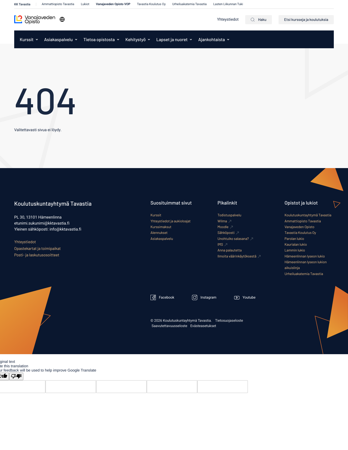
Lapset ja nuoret (172, 39)
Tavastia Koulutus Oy (151, 4)
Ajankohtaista (211, 39)
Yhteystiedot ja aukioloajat (170, 221)
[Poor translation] (16, 376)
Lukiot (85, 4)
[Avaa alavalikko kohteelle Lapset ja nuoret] (191, 39)
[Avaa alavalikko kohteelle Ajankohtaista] (228, 39)
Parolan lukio (294, 239)
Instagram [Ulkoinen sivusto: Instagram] (204, 297)
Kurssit (27, 39)
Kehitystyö (135, 39)
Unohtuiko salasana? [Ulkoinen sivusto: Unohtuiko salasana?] (233, 239)
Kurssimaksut (160, 227)
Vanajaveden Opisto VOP (113, 4)
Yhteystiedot (228, 19)
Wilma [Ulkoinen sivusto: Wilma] (222, 221)
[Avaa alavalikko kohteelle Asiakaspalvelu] (76, 39)
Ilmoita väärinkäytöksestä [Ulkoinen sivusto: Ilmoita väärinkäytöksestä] (237, 256)
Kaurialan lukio (296, 244)
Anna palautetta (230, 250)
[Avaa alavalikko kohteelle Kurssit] (37, 39)
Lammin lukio (295, 250)
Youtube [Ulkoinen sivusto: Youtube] (244, 297)
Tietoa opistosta (99, 39)
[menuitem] (25, 39)
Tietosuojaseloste (229, 320)
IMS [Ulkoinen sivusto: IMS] (220, 244)
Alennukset (159, 233)
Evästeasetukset (203, 326)
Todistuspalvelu (229, 215)
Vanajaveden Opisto (299, 227)
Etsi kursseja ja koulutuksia (306, 19)
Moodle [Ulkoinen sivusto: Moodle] (223, 227)
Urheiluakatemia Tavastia (189, 4)
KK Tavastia (22, 4)
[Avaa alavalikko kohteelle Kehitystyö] (149, 39)
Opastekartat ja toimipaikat (37, 248)
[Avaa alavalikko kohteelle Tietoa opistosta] (118, 39)
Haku (258, 19)
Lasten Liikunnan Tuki (228, 4)
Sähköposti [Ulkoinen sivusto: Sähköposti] (226, 233)
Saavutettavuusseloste (169, 326)
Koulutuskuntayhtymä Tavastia (308, 215)
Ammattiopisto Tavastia (58, 4)
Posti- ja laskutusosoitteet (36, 254)
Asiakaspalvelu (58, 39)
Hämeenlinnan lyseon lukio (305, 256)
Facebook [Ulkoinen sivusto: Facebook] (162, 297)
